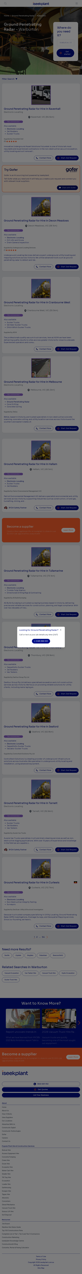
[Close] (60, 630)
